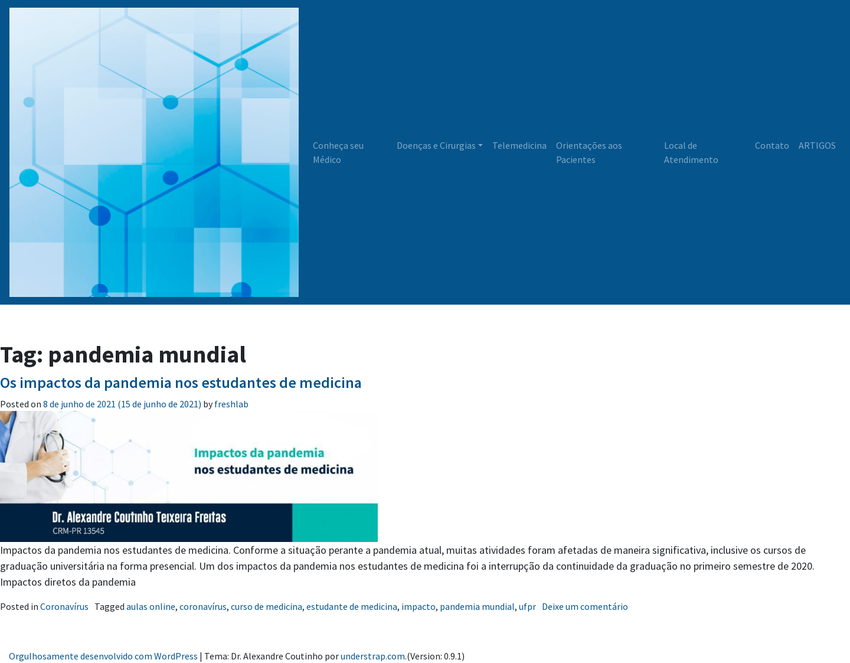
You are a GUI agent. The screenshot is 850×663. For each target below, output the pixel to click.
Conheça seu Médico (338, 152)
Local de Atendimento (691, 152)
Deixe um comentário (585, 606)
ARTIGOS (817, 145)
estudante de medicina (351, 606)
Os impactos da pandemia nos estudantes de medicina (181, 382)
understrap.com (373, 656)
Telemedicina (519, 145)
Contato (772, 145)
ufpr (527, 606)
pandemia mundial (477, 606)
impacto (418, 606)
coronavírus (203, 606)
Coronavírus (64, 606)
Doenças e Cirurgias (436, 145)
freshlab (230, 404)
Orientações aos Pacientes (589, 152)
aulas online (150, 606)
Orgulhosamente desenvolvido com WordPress (103, 656)
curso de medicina (266, 606)
